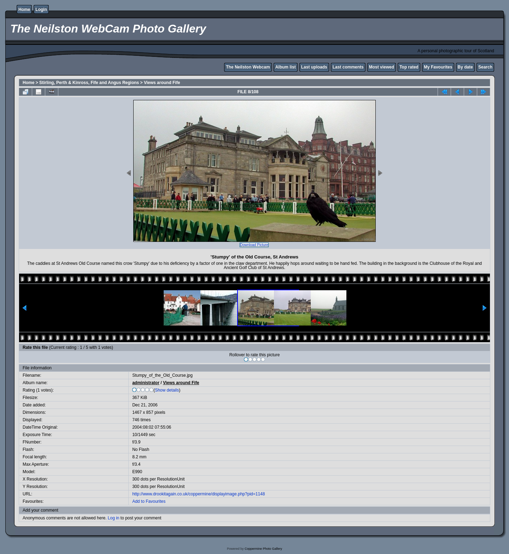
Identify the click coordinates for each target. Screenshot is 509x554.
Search (485, 67)
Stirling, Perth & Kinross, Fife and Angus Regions (89, 82)
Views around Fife (162, 82)
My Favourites (438, 67)
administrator (145, 382)
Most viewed (381, 67)
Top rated (409, 67)
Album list (285, 67)
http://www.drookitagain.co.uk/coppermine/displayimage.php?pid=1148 (198, 494)
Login (41, 9)
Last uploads (314, 67)
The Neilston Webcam (248, 67)
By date (465, 67)
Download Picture (254, 245)
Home (24, 9)
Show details (167, 390)
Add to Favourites (148, 501)
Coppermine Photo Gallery (263, 548)
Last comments (348, 67)
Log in (113, 518)
